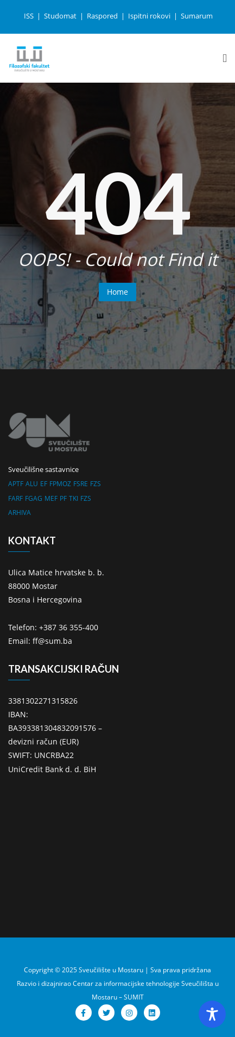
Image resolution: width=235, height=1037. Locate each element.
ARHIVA (19, 512)
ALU (32, 483)
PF (63, 498)
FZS (95, 483)
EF (43, 483)
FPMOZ (60, 483)
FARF (15, 498)
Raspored (103, 16)
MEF (51, 498)
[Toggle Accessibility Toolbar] (212, 1014)
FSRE (80, 483)
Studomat (61, 16)
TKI (73, 498)
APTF (15, 483)
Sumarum (197, 16)
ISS (29, 16)
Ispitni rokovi (150, 16)
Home (117, 292)
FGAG (33, 498)
